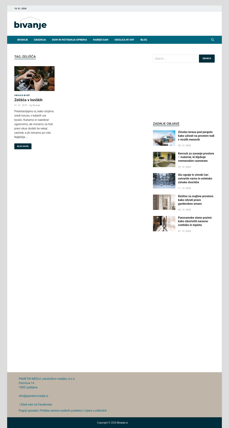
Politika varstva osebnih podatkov (61, 410)
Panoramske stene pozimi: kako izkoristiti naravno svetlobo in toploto (195, 221)
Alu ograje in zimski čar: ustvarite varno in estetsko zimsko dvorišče (195, 178)
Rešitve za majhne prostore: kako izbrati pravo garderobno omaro (196, 200)
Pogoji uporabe (28, 410)
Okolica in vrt (124, 39)
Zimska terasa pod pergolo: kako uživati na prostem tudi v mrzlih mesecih (196, 135)
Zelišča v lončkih (28, 100)
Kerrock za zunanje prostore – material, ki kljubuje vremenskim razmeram (196, 157)
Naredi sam (100, 39)
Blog (143, 39)
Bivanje (22, 39)
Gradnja (40, 39)
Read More (21, 145)
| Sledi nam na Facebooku (35, 404)
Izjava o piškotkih (96, 410)
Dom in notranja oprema (69, 39)
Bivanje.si (122, 422)
